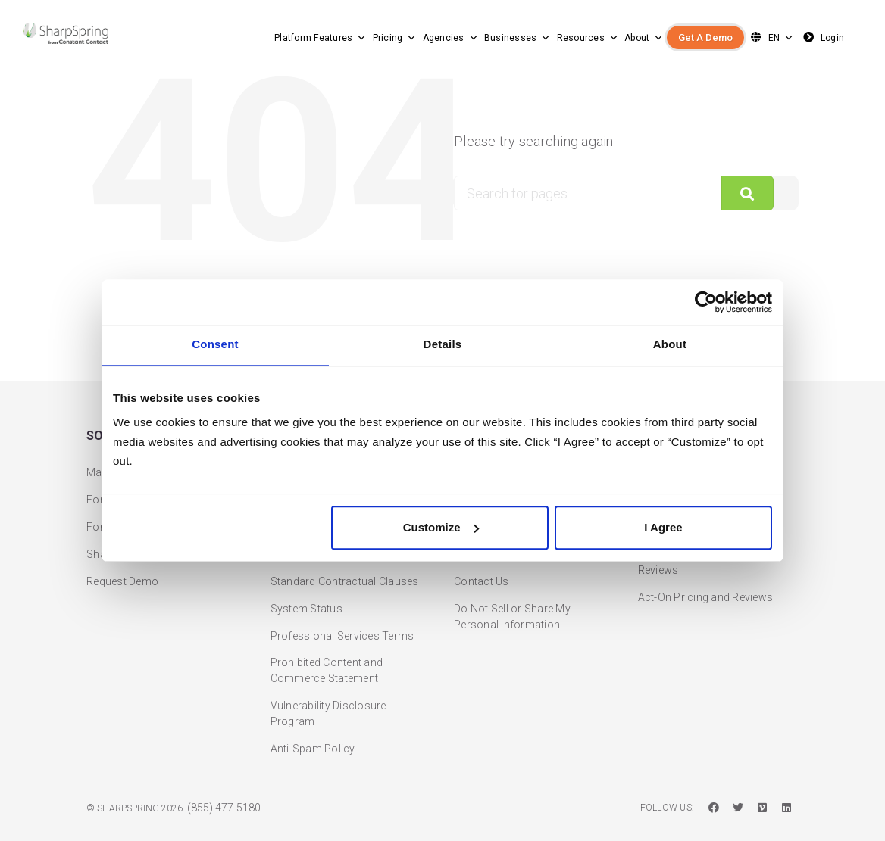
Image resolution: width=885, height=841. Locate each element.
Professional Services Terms (342, 611)
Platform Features (320, 38)
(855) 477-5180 (224, 783)
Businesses (517, 38)
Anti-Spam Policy (313, 724)
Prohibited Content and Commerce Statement (327, 646)
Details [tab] (443, 344)
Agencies (450, 38)
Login (822, 37)
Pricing (395, 38)
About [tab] (670, 344)
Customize (441, 527)
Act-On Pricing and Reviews (706, 572)
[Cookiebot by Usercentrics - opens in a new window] (706, 302)
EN (770, 37)
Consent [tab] (215, 344)
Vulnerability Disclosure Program (328, 689)
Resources (588, 38)
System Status (306, 584)
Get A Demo (705, 37)
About (644, 38)
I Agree (663, 527)
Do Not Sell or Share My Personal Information (512, 592)
